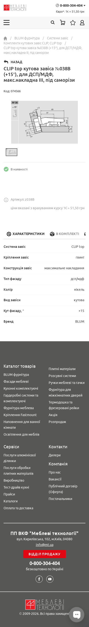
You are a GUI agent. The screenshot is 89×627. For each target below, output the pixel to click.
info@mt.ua (44, 545)
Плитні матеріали (62, 369)
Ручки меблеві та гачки (66, 383)
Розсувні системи (62, 376)
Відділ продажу (44, 554)
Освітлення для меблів (21, 434)
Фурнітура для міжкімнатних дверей (65, 392)
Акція (53, 415)
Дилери (55, 455)
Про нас (55, 472)
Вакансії (55, 479)
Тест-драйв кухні (16, 487)
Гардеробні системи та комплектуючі (21, 398)
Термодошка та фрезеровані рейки (64, 405)
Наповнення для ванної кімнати (22, 424)
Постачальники (60, 499)
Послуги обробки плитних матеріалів (18, 470)
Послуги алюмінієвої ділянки (20, 458)
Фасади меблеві (16, 381)
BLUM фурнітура (16, 375)
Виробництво (14, 480)
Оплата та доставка (18, 508)
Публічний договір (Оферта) (63, 489)
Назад (16, 62)
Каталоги (11, 501)
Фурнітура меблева (19, 408)
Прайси (9, 494)
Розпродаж (57, 422)
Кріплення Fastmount (20, 415)
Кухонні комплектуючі (21, 388)
